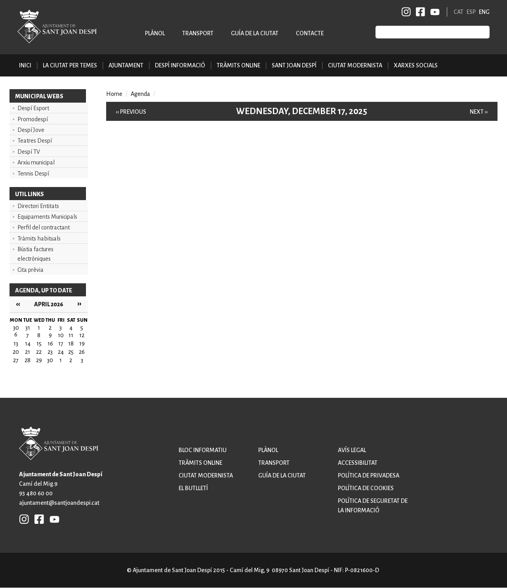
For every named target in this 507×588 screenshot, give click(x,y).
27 (16, 360)
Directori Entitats (38, 206)
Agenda (140, 94)
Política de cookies (366, 488)
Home (114, 94)
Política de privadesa (368, 475)
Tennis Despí (33, 173)
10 (61, 335)
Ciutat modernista (206, 475)
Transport (197, 33)
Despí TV (28, 152)
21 (27, 352)
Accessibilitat (357, 463)
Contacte (310, 33)
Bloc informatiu (203, 450)
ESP (471, 12)
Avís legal (352, 450)
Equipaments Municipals (47, 217)
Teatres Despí (34, 140)
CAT (458, 12)
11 (71, 335)
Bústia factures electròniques (35, 254)
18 (71, 343)
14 (27, 343)
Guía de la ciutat (254, 33)
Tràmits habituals (39, 238)
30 (50, 360)
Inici (25, 65)
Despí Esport (33, 108)
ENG (484, 12)
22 (39, 352)
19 (82, 343)
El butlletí (193, 488)
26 (82, 352)
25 (71, 352)
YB (433, 12)
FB (419, 12)
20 (16, 352)
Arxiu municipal (36, 162)
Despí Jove (30, 130)
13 (15, 343)
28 (27, 360)
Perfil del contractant (43, 227)
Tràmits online (238, 65)
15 (39, 343)
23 (50, 352)
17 (60, 343)
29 (39, 360)
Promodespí (32, 119)
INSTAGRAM (406, 12)
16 (50, 343)
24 (61, 352)
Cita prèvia (30, 270)
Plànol (155, 33)
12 (81, 335)
